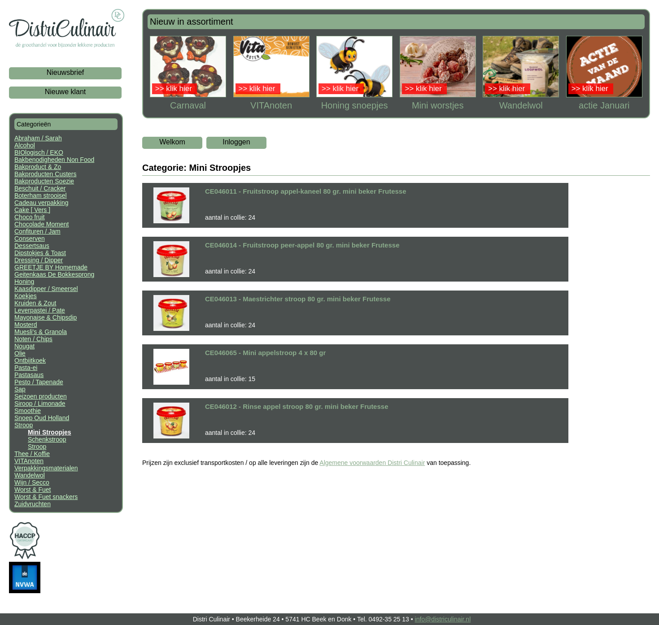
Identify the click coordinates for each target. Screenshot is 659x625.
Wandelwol (29, 475)
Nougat (24, 346)
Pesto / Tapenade (38, 382)
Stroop (23, 425)
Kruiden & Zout (35, 303)
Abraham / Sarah (38, 138)
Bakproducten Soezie (44, 181)
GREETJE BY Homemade (50, 267)
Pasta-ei (25, 367)
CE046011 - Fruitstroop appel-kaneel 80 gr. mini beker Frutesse (305, 191)
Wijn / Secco (31, 482)
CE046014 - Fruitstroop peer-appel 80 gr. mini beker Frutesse (302, 245)
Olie (20, 353)
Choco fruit (29, 217)
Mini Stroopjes (49, 432)
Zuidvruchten (32, 504)
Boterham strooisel (40, 195)
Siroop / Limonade (39, 403)
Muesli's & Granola (40, 331)
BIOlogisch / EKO (38, 152)
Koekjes (25, 295)
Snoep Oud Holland (41, 417)
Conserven (29, 238)
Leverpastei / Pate (39, 310)
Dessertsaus (31, 245)
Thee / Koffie (32, 453)
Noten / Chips (33, 339)
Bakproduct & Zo (37, 166)
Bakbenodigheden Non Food (54, 159)
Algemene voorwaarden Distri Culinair (372, 462)
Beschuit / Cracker (39, 188)
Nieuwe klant (65, 91)
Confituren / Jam (37, 231)
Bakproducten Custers (45, 174)
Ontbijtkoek (30, 360)
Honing (24, 281)
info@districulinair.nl (443, 619)
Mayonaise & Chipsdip (45, 317)
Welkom (172, 142)
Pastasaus (29, 374)
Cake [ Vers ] (32, 209)
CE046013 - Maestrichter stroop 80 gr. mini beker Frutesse (298, 299)
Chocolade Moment (41, 224)
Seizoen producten (40, 396)
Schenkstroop (47, 439)
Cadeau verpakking (41, 202)
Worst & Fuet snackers (46, 496)
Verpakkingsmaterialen (46, 468)
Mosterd (25, 324)
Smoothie (27, 410)
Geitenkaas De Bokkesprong (54, 274)
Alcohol (24, 145)
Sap (20, 389)
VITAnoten (29, 460)
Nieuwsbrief (65, 72)
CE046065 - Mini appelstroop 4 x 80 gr (265, 352)
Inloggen (236, 142)
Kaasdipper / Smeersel (46, 288)
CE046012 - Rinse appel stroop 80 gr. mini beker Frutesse (296, 406)
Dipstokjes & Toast (40, 252)
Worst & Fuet (32, 489)
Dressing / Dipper (38, 260)
